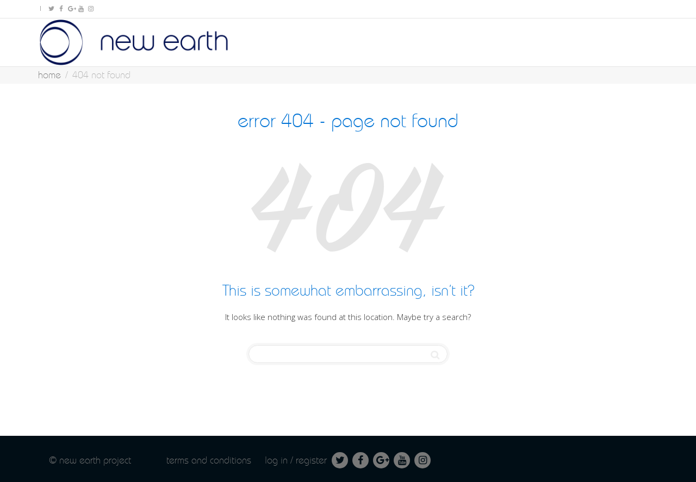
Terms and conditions (208, 460)
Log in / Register (296, 460)
